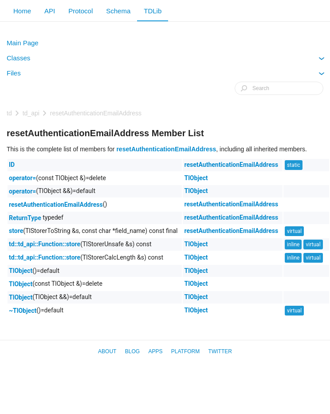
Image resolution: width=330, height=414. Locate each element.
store (16, 230)
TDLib (152, 11)
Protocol (80, 11)
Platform (185, 351)
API (49, 11)
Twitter (220, 351)
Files (166, 75)
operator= (22, 177)
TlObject (196, 177)
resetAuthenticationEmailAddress (95, 113)
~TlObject (22, 310)
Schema (118, 11)
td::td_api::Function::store (44, 244)
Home (22, 11)
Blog (132, 351)
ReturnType (25, 217)
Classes (166, 60)
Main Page (23, 43)
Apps (155, 351)
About (107, 351)
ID (12, 164)
